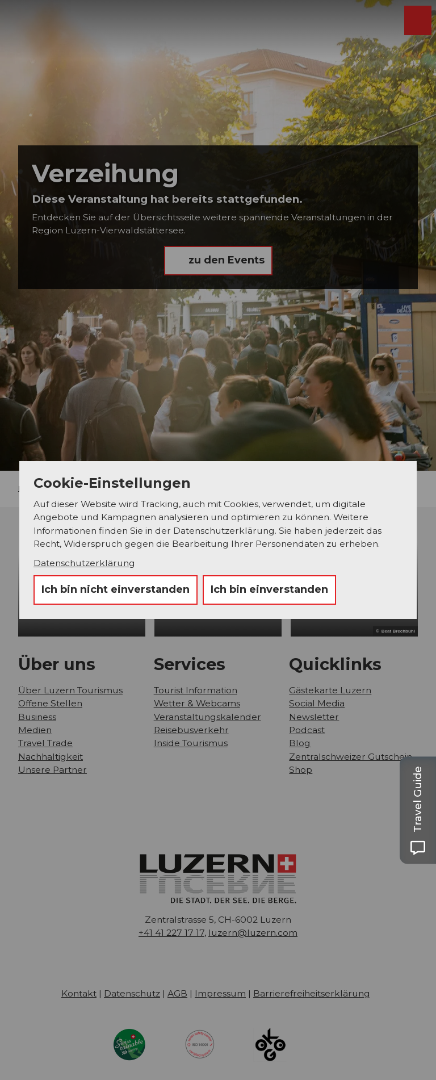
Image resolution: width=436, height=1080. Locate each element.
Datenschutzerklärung (84, 563)
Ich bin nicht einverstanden (115, 589)
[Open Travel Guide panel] (418, 810)
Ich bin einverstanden (269, 589)
